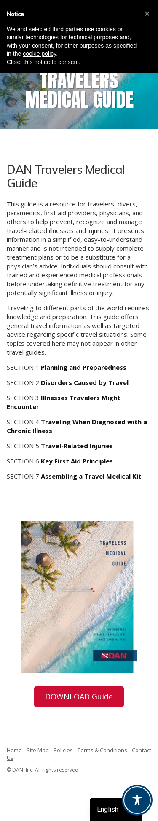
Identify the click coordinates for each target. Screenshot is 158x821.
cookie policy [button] (39, 53)
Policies (63, 750)
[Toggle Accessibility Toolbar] (137, 800)
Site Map (38, 750)
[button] (147, 13)
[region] (79, 85)
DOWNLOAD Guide (79, 696)
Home (14, 750)
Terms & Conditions (102, 750)
